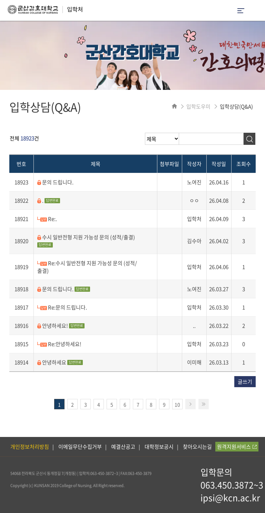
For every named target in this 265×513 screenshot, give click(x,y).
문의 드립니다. (55, 182)
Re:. (47, 219)
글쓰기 (245, 381)
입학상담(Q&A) (236, 106)
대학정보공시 (159, 446)
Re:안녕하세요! (59, 344)
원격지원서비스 (237, 446)
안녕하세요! (61, 325)
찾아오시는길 (197, 446)
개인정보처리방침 (29, 446)
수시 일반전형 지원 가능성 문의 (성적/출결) (86, 240)
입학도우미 (198, 106)
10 (177, 404)
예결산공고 (123, 446)
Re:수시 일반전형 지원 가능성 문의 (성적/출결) (87, 266)
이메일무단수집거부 (80, 446)
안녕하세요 (60, 362)
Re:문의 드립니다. (62, 307)
